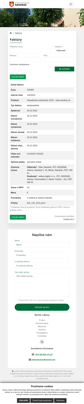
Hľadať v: (59, 47)
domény (21, 376)
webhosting (58, 373)
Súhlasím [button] (23, 400)
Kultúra (42, 330)
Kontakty (42, 336)
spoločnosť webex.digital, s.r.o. (51, 376)
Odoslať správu (42, 307)
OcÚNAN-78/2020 (35, 154)
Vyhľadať (64, 69)
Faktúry (18, 33)
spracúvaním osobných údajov (51, 300)
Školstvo (42, 326)
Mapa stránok (39, 373)
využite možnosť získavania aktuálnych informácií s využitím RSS (37, 371)
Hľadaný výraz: (16, 47)
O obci (42, 320)
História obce (42, 323)
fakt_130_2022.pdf (35, 203)
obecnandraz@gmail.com (43, 360)
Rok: (46, 55)
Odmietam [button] (60, 400)
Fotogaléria (42, 333)
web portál (49, 373)
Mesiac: (13, 55)
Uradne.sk (68, 219)
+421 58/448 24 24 (43, 355)
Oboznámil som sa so (41, 300)
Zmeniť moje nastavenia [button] (42, 400)
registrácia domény (32, 376)
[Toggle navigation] (70, 4)
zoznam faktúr (18, 77)
